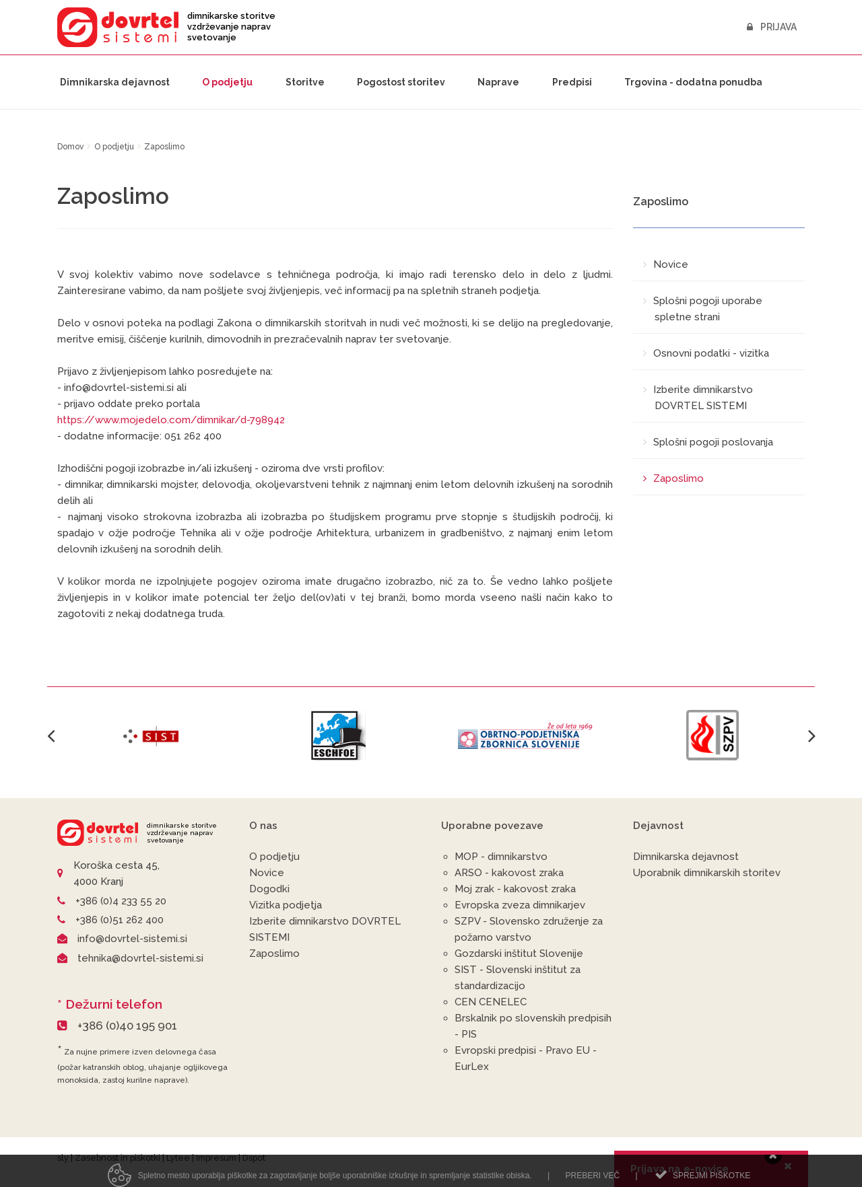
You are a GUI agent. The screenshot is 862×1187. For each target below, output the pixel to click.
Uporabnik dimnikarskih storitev (707, 873)
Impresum (216, 1158)
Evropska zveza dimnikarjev (520, 905)
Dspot (253, 1158)
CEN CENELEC (491, 1002)
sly (63, 1158)
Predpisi (572, 82)
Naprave (498, 82)
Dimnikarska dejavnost (115, 82)
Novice (266, 873)
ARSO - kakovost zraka (509, 873)
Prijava (772, 27)
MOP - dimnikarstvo (501, 857)
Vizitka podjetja (285, 905)
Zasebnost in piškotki (117, 1158)
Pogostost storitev (401, 82)
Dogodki (269, 889)
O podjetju (227, 82)
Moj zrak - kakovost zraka (515, 889)
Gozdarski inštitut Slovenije (519, 953)
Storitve (305, 82)
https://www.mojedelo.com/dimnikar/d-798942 (171, 420)
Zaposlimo (274, 953)
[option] (150, 735)
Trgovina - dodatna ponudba (693, 82)
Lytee (178, 1158)
